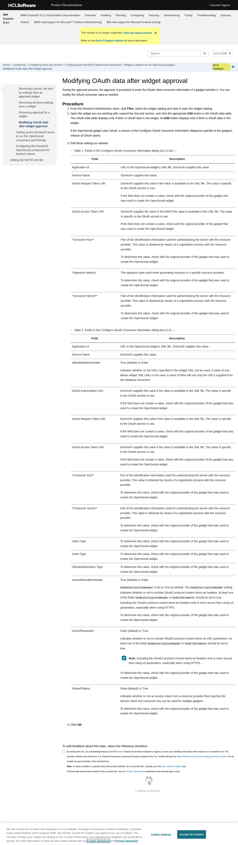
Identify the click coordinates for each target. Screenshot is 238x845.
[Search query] (178, 53)
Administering (172, 15)
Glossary (225, 15)
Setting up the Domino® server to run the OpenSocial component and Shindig (35, 136)
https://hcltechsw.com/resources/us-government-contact (202, 755)
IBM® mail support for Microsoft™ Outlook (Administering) (68, 22)
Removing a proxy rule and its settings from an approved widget (36, 92)
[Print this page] (233, 67)
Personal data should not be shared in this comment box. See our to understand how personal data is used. (123, 770)
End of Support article (109, 40)
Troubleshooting (206, 15)
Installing (106, 15)
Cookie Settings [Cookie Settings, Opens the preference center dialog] (161, 834)
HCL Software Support (172, 765)
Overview (90, 15)
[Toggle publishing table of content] (3, 88)
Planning (121, 15)
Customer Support (219, 5)
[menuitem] (50, 15)
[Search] (204, 53)
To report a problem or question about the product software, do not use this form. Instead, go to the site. (126, 765)
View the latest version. (137, 32)
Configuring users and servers (45, 65)
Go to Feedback (218, 67)
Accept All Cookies (191, 834)
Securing (154, 15)
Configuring (137, 15)
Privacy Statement (134, 770)
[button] (17, 89)
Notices (24, 22)
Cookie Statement (98, 841)
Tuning (188, 15)
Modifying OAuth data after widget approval (27, 68)
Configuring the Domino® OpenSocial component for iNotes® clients (33, 150)
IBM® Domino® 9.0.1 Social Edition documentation (50, 15)
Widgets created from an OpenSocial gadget (149, 65)
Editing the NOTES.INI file (26, 160)
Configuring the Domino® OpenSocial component (93, 65)
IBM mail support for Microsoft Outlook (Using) (133, 22)
